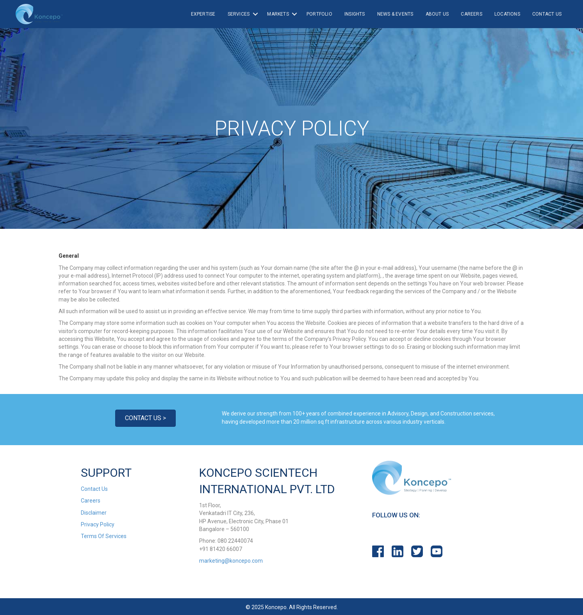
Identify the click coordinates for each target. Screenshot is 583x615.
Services (239, 14)
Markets (278, 14)
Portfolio (319, 14)
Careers (471, 14)
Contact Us (547, 14)
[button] (145, 418)
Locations (507, 14)
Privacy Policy (97, 524)
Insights (354, 14)
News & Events (395, 14)
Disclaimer (94, 513)
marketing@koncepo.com (231, 561)
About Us (437, 14)
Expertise (203, 14)
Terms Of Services (104, 536)
